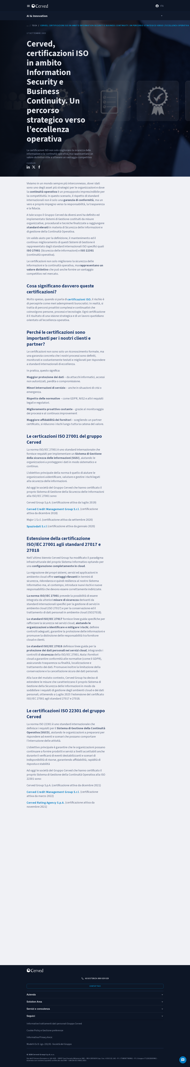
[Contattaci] (182, 1059)
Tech (34, 25)
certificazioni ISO (79, 299)
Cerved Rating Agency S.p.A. (46, 803)
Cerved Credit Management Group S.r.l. (53, 509)
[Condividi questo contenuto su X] (33, 167)
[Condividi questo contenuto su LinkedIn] (28, 167)
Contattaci (95, 986)
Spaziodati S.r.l (37, 526)
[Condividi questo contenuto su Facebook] (39, 167)
